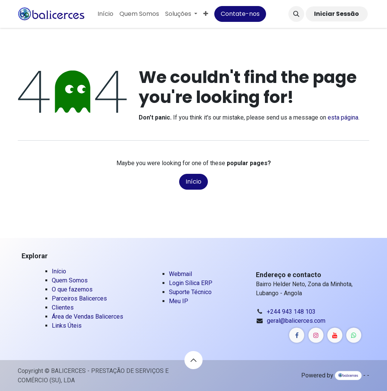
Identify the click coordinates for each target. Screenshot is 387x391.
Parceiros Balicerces (79, 298)
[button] (296, 14)
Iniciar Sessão (336, 13)
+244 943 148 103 (291, 311)
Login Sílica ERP (190, 283)
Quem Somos (70, 280)
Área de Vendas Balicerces (87, 316)
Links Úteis (67, 325)
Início (193, 181)
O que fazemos (72, 289)
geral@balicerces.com (296, 320)
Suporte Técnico (190, 292)
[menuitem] (105, 13)
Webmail (181, 274)
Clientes (63, 307)
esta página (343, 117)
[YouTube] (334, 335)
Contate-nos (240, 13)
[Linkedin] (296, 335)
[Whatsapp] (353, 335)
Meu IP (178, 301)
